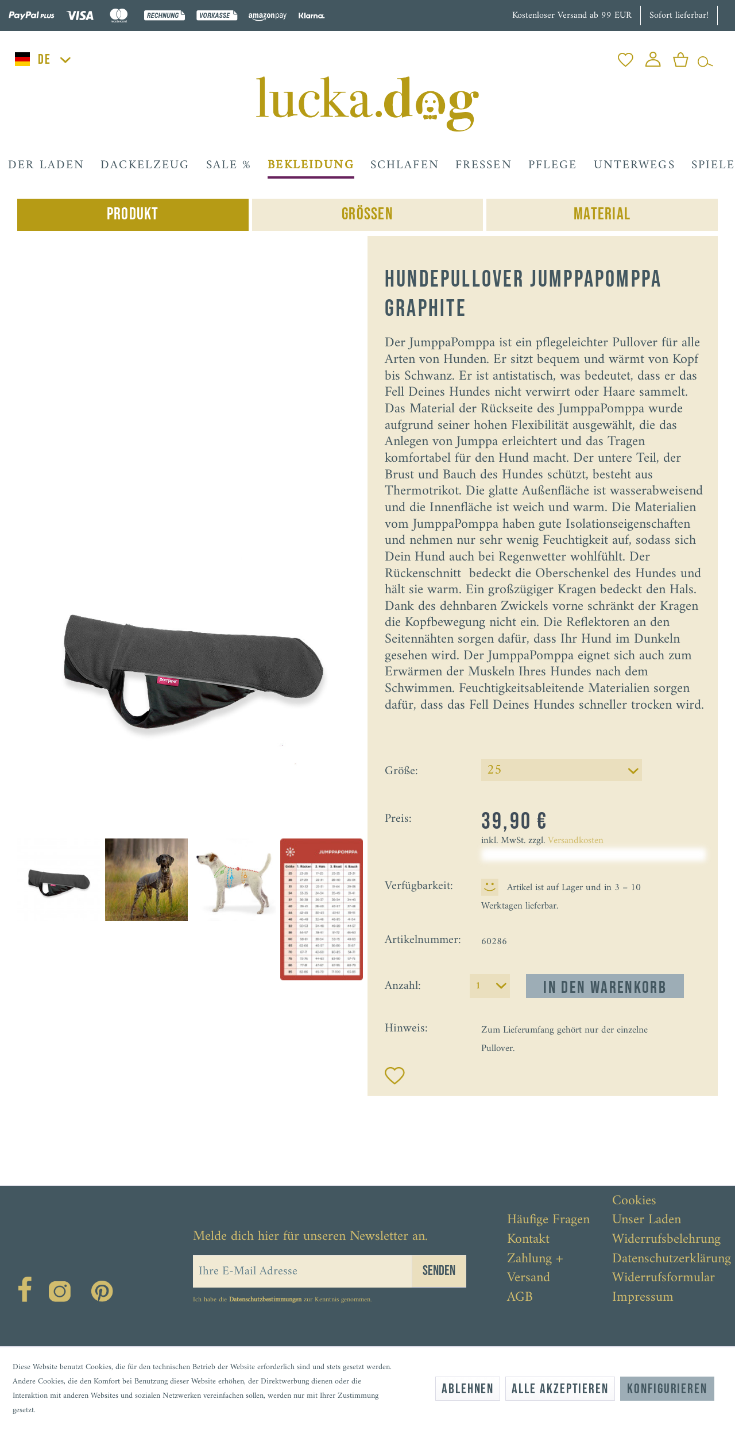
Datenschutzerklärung (671, 1259)
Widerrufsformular (663, 1278)
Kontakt (528, 1240)
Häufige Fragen (548, 1220)
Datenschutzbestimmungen (265, 1300)
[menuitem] (625, 56)
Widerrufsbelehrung (666, 1240)
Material (602, 214)
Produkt (133, 214)
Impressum (643, 1298)
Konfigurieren (667, 1389)
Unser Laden (646, 1220)
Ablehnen (468, 1389)
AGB (520, 1298)
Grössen (367, 214)
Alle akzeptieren (560, 1389)
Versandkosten (576, 840)
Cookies (634, 1201)
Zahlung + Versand (535, 1269)
